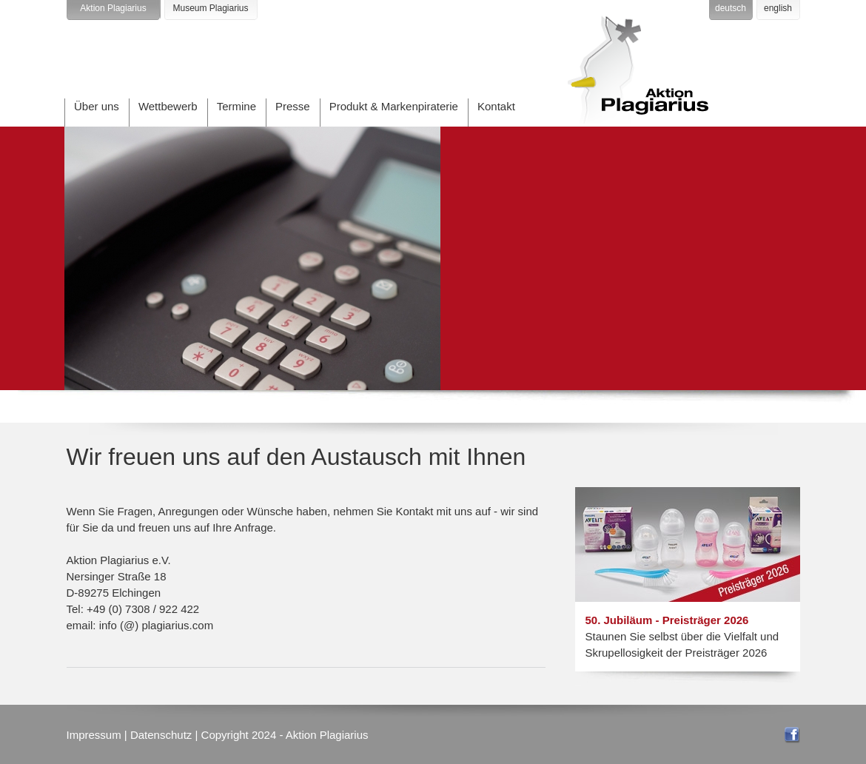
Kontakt (496, 106)
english (778, 8)
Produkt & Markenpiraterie (393, 106)
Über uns (96, 106)
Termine (236, 106)
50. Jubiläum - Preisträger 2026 (667, 620)
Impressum (94, 734)
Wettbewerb (168, 106)
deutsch (730, 8)
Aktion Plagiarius (113, 8)
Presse (292, 106)
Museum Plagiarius (210, 8)
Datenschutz (161, 734)
